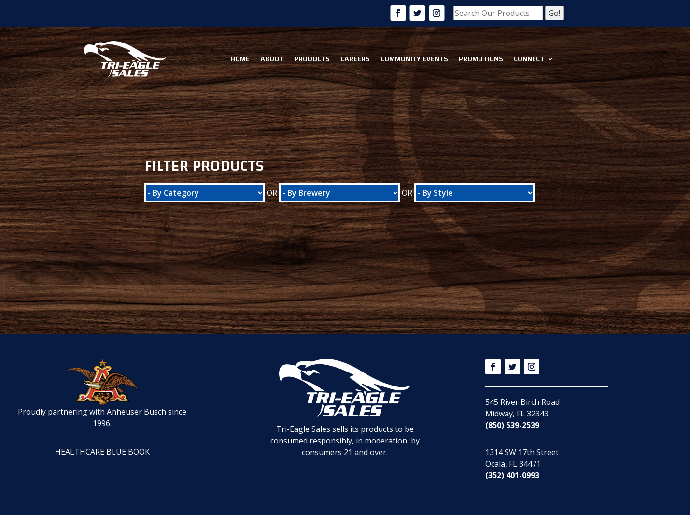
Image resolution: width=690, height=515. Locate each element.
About (271, 59)
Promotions (481, 59)
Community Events (414, 59)
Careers (355, 59)
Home (240, 59)
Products (312, 59)
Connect (529, 59)
